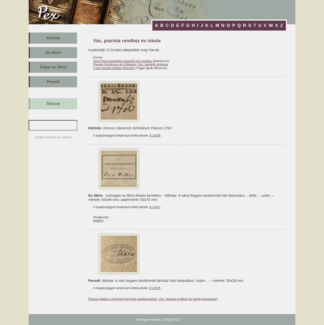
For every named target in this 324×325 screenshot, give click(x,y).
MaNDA (98, 220)
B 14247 (154, 207)
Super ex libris (53, 67)
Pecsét (53, 82)
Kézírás (53, 38)
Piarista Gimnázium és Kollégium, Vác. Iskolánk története (130, 64)
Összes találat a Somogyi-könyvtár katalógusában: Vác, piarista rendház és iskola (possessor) (153, 299)
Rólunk (53, 104)
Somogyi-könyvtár (148, 319)
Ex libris (53, 52)
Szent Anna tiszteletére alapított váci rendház (123, 61)
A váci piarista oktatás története (113, 68)
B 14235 (154, 135)
